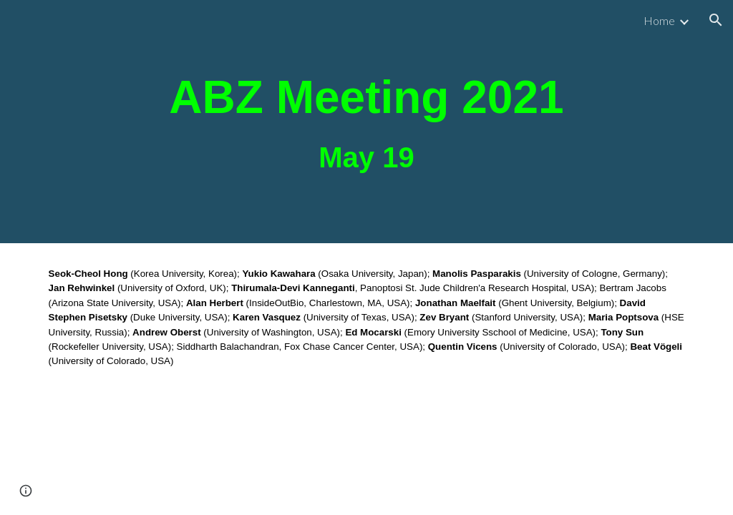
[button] (716, 20)
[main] (366, 121)
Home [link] (659, 20)
